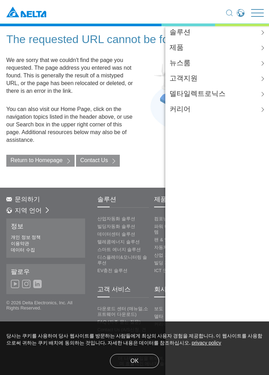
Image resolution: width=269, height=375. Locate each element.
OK (134, 361)
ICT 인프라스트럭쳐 (174, 270)
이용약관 (20, 243)
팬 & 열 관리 (166, 239)
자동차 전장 (166, 247)
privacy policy (206, 343)
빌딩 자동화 (166, 263)
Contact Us (94, 161)
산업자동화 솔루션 (116, 218)
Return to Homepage (37, 161)
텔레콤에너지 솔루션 (118, 241)
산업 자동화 (166, 255)
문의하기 (23, 199)
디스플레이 (219, 226)
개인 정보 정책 (26, 237)
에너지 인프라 (222, 218)
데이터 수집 (23, 250)
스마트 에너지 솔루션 (119, 249)
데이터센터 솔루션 (116, 234)
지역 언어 (28, 210)
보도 (158, 308)
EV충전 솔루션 (112, 270)
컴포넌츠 (163, 218)
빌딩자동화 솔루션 (116, 226)
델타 (158, 316)
